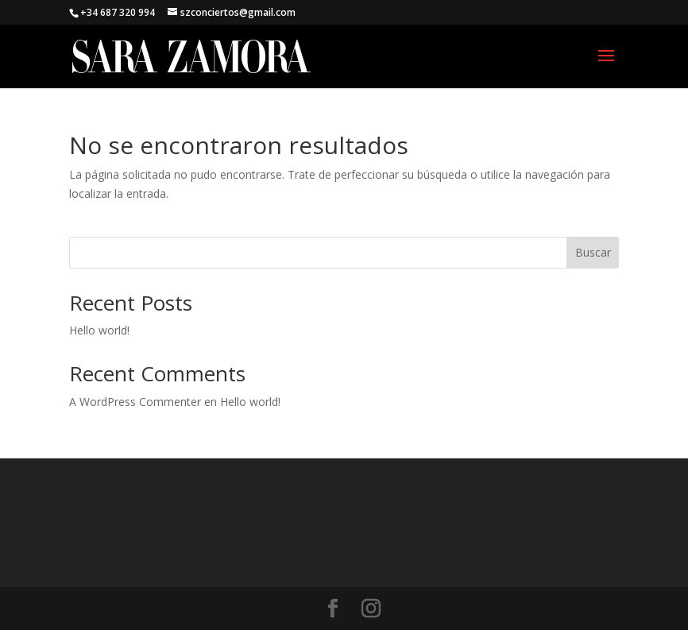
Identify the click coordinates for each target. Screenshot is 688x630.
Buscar (593, 252)
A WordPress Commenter (135, 401)
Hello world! (99, 330)
